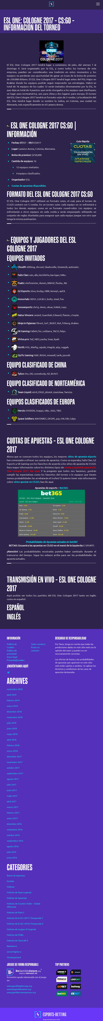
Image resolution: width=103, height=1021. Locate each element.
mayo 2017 (12, 796)
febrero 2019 (13, 700)
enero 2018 (12, 751)
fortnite (10, 881)
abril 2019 (11, 695)
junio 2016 (12, 857)
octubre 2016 (13, 835)
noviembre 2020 (15, 689)
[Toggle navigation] (98, 4)
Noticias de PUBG (15, 935)
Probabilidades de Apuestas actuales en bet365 (51, 542)
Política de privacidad (12, 652)
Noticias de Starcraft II (17, 940)
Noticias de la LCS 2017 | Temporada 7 (25, 918)
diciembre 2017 (14, 756)
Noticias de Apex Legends (19, 892)
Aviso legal (12, 657)
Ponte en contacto (35, 649)
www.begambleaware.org (19, 989)
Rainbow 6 (12, 946)
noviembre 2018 (15, 717)
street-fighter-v (14, 952)
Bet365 (63, 488)
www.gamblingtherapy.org (19, 986)
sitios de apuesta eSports (82, 456)
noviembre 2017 (15, 762)
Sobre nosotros (38, 644)
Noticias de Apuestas (17, 898)
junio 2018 (12, 728)
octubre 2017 (13, 768)
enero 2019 (12, 706)
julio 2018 (11, 723)
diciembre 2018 (14, 711)
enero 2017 (12, 818)
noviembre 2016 (15, 829)
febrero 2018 (13, 745)
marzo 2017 (12, 807)
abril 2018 (11, 740)
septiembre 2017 (15, 773)
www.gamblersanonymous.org (21, 992)
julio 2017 (11, 784)
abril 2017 (11, 801)
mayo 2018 (12, 734)
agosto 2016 (13, 846)
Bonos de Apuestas (16, 875)
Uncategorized (14, 957)
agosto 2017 (13, 779)
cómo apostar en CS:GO (26, 481)
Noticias (10, 887)
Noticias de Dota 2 (15, 912)
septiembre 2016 (15, 841)
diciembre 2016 (14, 824)
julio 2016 (11, 852)
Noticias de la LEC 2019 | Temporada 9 (25, 923)
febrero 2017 (13, 813)
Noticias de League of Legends (21, 929)
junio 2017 (12, 790)
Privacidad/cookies (15, 660)
